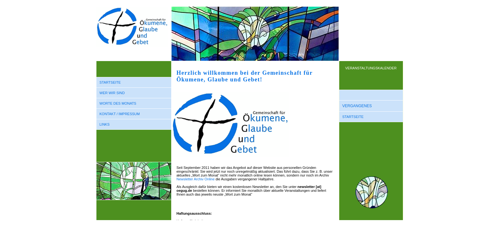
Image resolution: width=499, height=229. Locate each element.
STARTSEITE (110, 82)
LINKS (105, 124)
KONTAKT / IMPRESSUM (120, 114)
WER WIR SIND (112, 93)
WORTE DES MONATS (118, 103)
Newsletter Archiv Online (196, 179)
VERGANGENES (357, 106)
